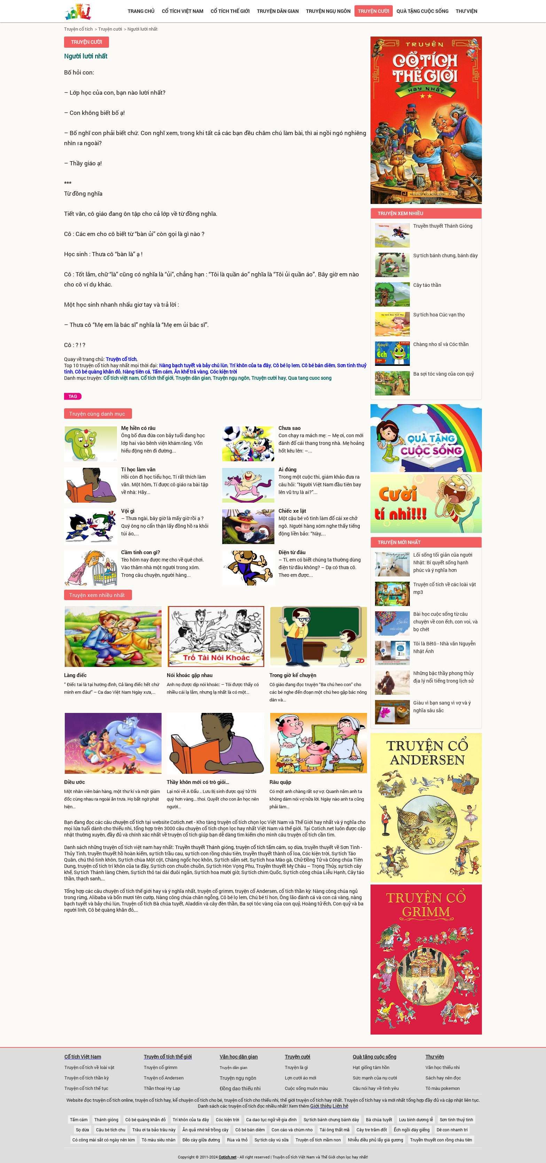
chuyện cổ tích (128, 822)
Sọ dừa (82, 1129)
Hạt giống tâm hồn (371, 1067)
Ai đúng (287, 469)
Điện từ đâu (292, 552)
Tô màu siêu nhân (159, 1139)
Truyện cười (373, 11)
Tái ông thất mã (335, 1129)
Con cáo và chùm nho (292, 1129)
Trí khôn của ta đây (191, 1119)
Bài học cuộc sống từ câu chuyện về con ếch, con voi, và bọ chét (445, 621)
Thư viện (466, 11)
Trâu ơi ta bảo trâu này (154, 1129)
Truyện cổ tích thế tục (86, 1088)
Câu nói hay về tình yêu (376, 1088)
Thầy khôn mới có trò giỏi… (198, 781)
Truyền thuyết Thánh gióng (204, 847)
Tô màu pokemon (443, 1088)
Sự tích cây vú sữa (272, 1139)
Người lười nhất (142, 29)
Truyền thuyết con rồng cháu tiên (441, 1139)
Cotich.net (181, 822)
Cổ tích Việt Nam (82, 1056)
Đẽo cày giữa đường (201, 1139)
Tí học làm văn (138, 469)
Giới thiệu (321, 1106)
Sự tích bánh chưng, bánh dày (445, 255)
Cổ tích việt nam (182, 11)
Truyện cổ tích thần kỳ (86, 1078)
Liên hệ (340, 1106)
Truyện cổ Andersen (164, 1078)
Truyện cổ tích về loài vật (89, 1067)
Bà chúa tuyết (379, 1119)
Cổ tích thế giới (230, 11)
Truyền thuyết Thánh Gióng (443, 225)
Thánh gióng (106, 1119)
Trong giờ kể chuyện (293, 674)
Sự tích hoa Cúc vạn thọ (439, 314)
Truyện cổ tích (78, 29)
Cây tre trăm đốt (372, 1129)
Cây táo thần (427, 285)
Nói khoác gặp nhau (189, 674)
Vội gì (127, 510)
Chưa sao (290, 427)
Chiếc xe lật (292, 510)
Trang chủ (141, 11)
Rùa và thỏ (237, 1139)
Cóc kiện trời (227, 1119)
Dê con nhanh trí (452, 1129)
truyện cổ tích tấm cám (261, 847)
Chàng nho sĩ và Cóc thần (441, 344)
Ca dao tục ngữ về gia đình (271, 1119)
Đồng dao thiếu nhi (240, 1088)
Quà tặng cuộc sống (422, 11)
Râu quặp (280, 781)
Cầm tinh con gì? (140, 552)
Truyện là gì (296, 1067)
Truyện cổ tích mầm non (318, 1139)
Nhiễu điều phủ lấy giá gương (375, 1139)
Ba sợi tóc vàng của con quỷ (443, 373)
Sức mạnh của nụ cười (375, 1078)
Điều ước (74, 781)
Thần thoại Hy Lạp (162, 1088)
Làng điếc (75, 674)
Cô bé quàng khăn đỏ (145, 1119)
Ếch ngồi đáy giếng (412, 1129)
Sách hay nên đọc (443, 1078)
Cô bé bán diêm (250, 1129)
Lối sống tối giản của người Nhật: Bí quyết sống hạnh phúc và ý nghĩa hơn (443, 562)
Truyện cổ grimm (160, 1067)
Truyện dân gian (278, 11)
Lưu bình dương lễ (416, 1119)
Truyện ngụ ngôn (328, 11)
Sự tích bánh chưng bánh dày (331, 1119)
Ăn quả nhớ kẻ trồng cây (205, 1129)
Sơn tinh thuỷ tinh (456, 1119)
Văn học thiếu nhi (443, 1067)
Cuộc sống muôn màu (306, 1088)
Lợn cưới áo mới (300, 1078)
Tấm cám (78, 1119)
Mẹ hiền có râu (138, 427)
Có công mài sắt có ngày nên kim (103, 1139)
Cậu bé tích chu (110, 1129)
